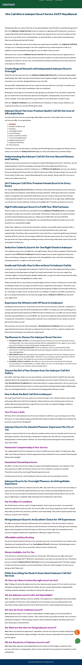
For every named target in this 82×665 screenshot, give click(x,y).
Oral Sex (12, 124)
